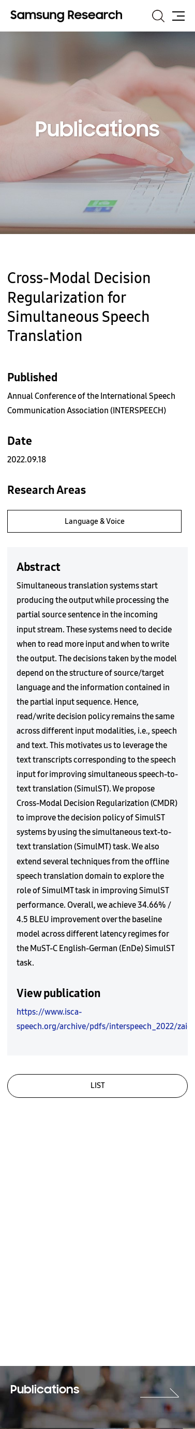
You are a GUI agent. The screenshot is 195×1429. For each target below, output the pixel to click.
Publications (44, 1390)
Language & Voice (95, 521)
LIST (98, 1085)
